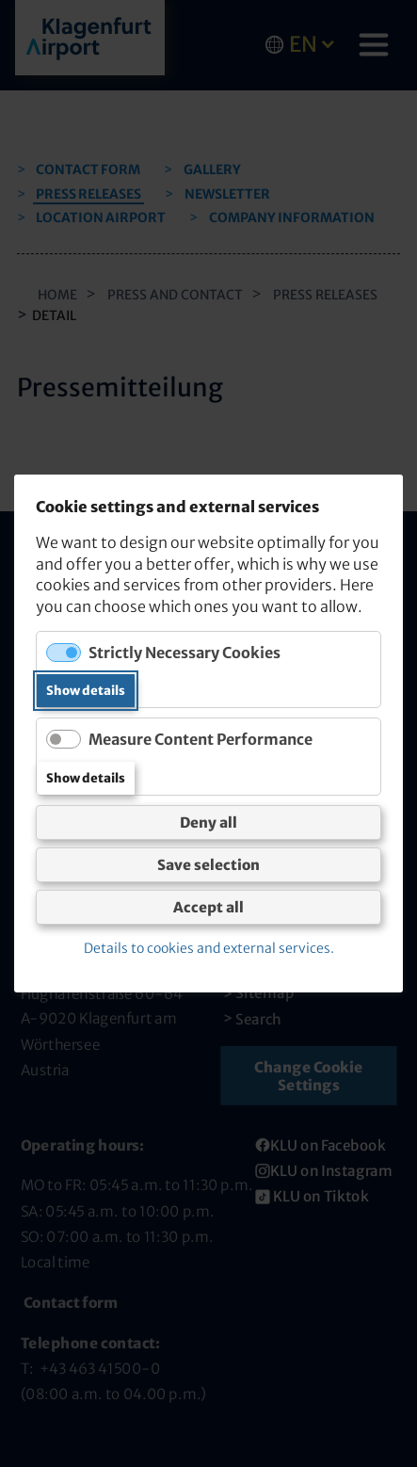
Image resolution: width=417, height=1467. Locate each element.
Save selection (208, 865)
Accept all (208, 907)
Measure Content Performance (200, 739)
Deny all (208, 822)
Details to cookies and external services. (209, 948)
